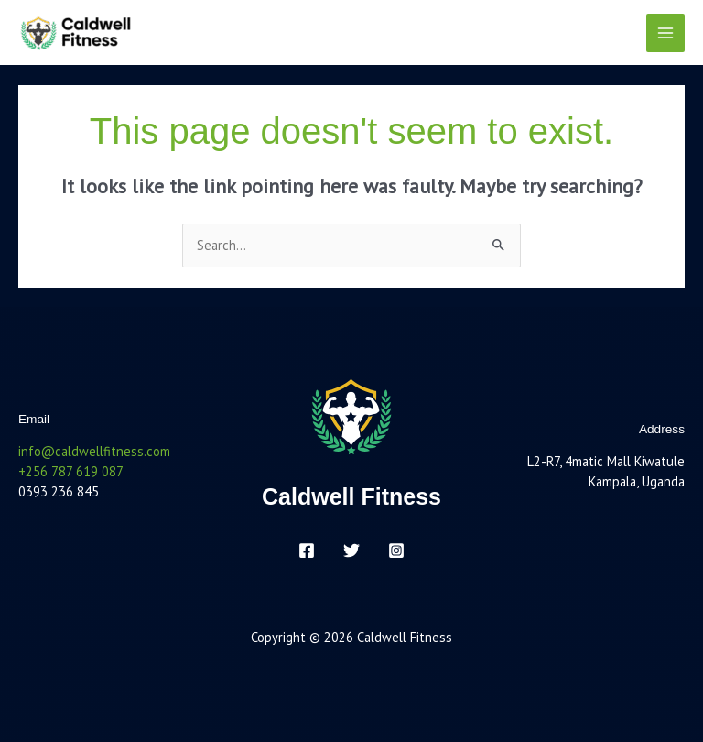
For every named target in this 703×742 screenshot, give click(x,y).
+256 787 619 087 (71, 471)
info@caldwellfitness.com (94, 451)
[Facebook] (306, 550)
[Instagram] (396, 550)
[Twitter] (351, 550)
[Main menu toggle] (665, 33)
